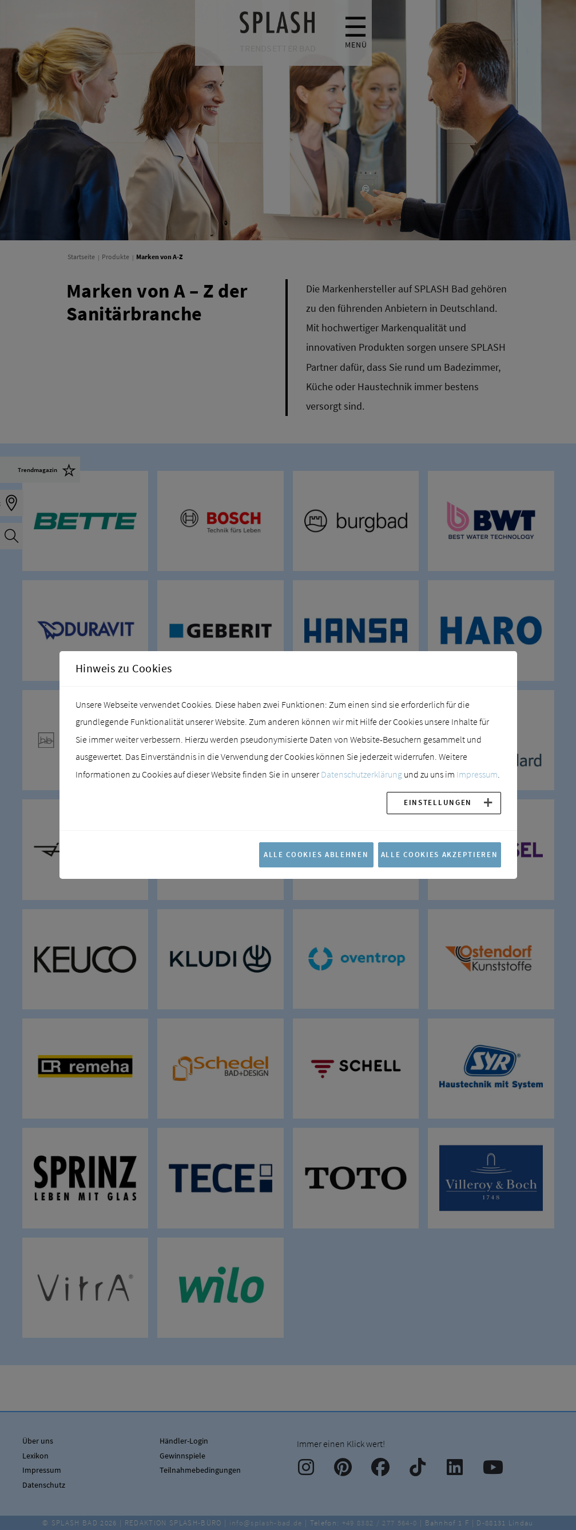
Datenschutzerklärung (361, 774)
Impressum (477, 774)
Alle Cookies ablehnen (316, 854)
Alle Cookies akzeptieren (439, 854)
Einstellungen (438, 802)
